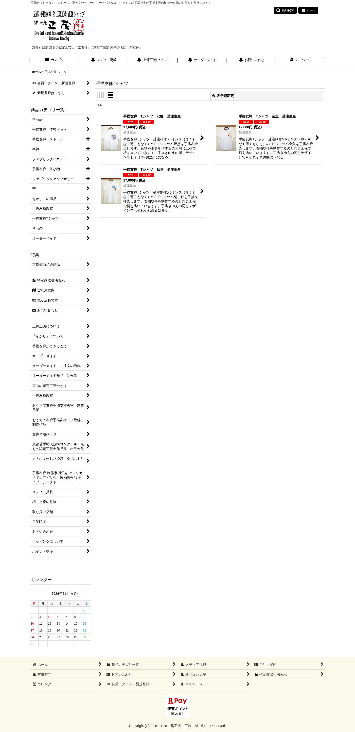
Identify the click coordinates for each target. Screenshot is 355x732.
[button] (285, 10)
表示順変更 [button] (223, 96)
